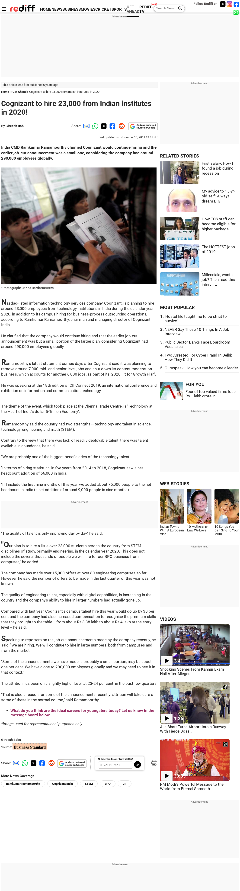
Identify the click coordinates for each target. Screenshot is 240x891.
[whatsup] (236, 12)
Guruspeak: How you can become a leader (201, 368)
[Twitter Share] (103, 126)
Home (5, 91)
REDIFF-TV (146, 9)
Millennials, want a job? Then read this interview (218, 280)
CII (125, 783)
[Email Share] (85, 126)
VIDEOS (168, 619)
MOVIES (88, 9)
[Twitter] (222, 4)
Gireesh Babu (16, 126)
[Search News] (179, 8)
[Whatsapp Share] (94, 126)
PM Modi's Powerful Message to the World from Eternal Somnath (192, 786)
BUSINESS (71, 9)
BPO (108, 783)
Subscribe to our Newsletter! (115, 759)
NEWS (56, 9)
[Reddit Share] (120, 126)
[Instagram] (229, 4)
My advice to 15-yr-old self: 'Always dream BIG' (218, 196)
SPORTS (119, 9)
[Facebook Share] (112, 126)
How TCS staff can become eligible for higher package (219, 224)
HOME (45, 9)
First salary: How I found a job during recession (218, 168)
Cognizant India (62, 783)
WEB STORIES (174, 483)
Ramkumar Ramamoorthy (23, 783)
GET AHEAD (133, 9)
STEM (89, 783)
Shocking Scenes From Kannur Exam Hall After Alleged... (192, 671)
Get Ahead (19, 91)
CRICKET (103, 9)
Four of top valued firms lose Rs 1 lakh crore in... (211, 393)
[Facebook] (236, 4)
